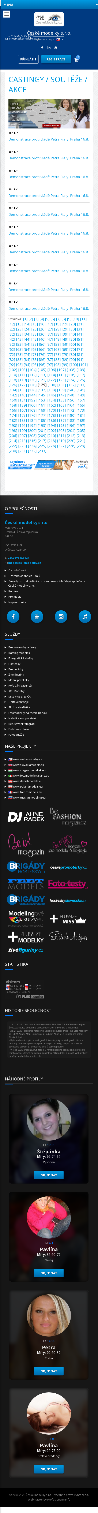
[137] (42, 390)
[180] (71, 415)
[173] (80, 410)
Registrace (56, 59)
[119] (22, 379)
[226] (51, 445)
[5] (47, 319)
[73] (19, 354)
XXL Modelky (16, 691)
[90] (72, 359)
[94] (27, 364)
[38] (57, 334)
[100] (73, 364)
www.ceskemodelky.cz (25, 759)
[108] (71, 369)
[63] (19, 349)
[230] (12, 450)
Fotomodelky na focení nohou (27, 713)
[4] (41, 319)
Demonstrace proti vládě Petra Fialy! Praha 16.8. (48, 139)
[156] (71, 400)
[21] (80, 324)
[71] (80, 349)
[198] (12, 430)
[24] (27, 329)
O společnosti (17, 570)
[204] (71, 430)
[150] (12, 400)
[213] (80, 435)
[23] (19, 329)
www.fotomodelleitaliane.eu (28, 775)
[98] (57, 364)
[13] (19, 324)
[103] (22, 369)
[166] (12, 410)
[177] (42, 415)
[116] (71, 374)
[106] (51, 369)
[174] (12, 415)
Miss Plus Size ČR (19, 696)
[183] (22, 420)
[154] (51, 400)
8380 (51, 1439)
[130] (52, 384)
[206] (12, 435)
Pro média (15, 596)
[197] (80, 425)
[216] (32, 440)
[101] (83, 364)
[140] (71, 390)
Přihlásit (28, 59)
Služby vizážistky (19, 707)
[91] (80, 359)
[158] (12, 405)
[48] (57, 339)
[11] (83, 319)
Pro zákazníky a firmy (22, 647)
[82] (11, 359)
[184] (32, 420)
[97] (49, 364)
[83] (19, 359)
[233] (42, 450)
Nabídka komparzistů (22, 718)
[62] (11, 349)
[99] (65, 364)
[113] (42, 374)
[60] (72, 344)
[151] (22, 400)
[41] (80, 334)
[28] (57, 329)
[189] (80, 420)
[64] (27, 349)
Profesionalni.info (58, 1499)
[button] (13, 616)
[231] (22, 450)
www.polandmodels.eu (25, 786)
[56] (42, 344)
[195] (61, 425)
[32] (11, 334)
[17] (49, 324)
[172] (71, 410)
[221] (80, 440)
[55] (34, 344)
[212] (71, 435)
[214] (12, 440)
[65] (34, 349)
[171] (61, 410)
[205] (80, 430)
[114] (51, 374)
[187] (61, 420)
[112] (32, 374)
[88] (57, 359)
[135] (22, 390)
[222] (12, 445)
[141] (80, 390)
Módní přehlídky (18, 680)
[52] (11, 344)
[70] (72, 349)
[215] (22, 440)
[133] (81, 384)
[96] (42, 364)
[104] (32, 369)
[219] (61, 440)
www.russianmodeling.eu (27, 797)
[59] (65, 344)
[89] (65, 359)
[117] (80, 374)
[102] (12, 369)
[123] (61, 379)
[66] (42, 349)
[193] (42, 425)
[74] (27, 354)
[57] (49, 344)
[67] (49, 349)
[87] (49, 359)
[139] (61, 390)
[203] (61, 430)
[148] (71, 395)
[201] (42, 430)
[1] (25, 319)
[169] (42, 410)
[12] (11, 324)
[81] (80, 354)
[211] (61, 435)
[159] (22, 405)
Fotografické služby (20, 658)
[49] (65, 339)
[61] (80, 344)
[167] (22, 410)
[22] (11, 329)
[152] (32, 400)
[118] (12, 379)
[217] (42, 440)
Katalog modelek (19, 653)
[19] (65, 324)
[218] (51, 440)
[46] (42, 339)
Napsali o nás (17, 602)
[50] (72, 339)
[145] (42, 395)
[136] (32, 390)
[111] (22, 374)
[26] (42, 329)
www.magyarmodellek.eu (27, 770)
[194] (51, 425)
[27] (49, 329)
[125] (80, 379)
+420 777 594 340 (18, 558)
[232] (32, 450)
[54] (27, 344)
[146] (51, 395)
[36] (42, 334)
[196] (71, 425)
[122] (51, 379)
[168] (32, 410)
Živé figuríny (16, 674)
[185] (42, 420)
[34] (27, 334)
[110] (12, 374)
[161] (42, 405)
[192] (32, 425)
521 (51, 1243)
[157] (80, 400)
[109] (80, 369)
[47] (49, 339)
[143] (22, 395)
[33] (19, 334)
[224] (32, 445)
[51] (80, 339)
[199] (22, 430)
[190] (12, 425)
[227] (61, 445)
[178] (51, 415)
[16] (42, 324)
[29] (65, 329)
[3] (36, 319)
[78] (57, 354)
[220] (71, 440)
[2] (31, 319)
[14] (27, 324)
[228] (71, 445)
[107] (61, 369)
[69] (65, 349)
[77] (49, 354)
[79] (65, 354)
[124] (71, 379)
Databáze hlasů (18, 729)
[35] (34, 334)
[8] (63, 319)
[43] (19, 339)
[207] (22, 435)
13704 (50, 1341)
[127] (22, 384)
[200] (32, 430)
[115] (61, 374)
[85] (34, 359)
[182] (12, 420)
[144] (32, 395)
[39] (65, 334)
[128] (32, 384)
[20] (72, 324)
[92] (11, 364)
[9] (69, 319)
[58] (57, 344)
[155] (61, 400)
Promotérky (15, 669)
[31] (80, 329)
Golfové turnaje (18, 702)
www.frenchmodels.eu (25, 792)
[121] (42, 379)
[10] (75, 319)
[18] (57, 324)
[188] (71, 420)
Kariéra (13, 591)
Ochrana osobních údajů (24, 576)
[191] (22, 425)
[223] (22, 445)
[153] (42, 400)
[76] (42, 354)
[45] (34, 339)
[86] (42, 359)
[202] (51, 430)
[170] (51, 410)
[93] (19, 364)
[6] (52, 319)
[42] (11, 339)
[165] (80, 405)
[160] (32, 405)
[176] (32, 415)
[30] (72, 329)
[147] (61, 395)
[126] (12, 384)
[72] (11, 354)
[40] (72, 334)
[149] (80, 395)
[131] (61, 384)
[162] (51, 405)
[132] (71, 384)
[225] (42, 445)
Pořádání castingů (20, 685)
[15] (34, 324)
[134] (12, 390)
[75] (34, 354)
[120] (32, 379)
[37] (49, 334)
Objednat (49, 1175)
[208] (32, 435)
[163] (61, 405)
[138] (51, 390)
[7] (58, 319)
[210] (51, 435)
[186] (51, 420)
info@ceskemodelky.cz (23, 38)
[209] (42, 435)
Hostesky (14, 664)
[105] (42, 369)
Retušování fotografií (21, 724)
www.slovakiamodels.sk (26, 765)
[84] (27, 359)
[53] (19, 344)
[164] (71, 405)
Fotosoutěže (16, 734)
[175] (22, 415)
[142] (12, 395)
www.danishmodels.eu (25, 781)
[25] (34, 329)
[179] (61, 415)
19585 (50, 1145)
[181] (80, 415)
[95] (34, 364)
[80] (72, 354)
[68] (57, 349)
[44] (27, 339)
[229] (80, 445)
